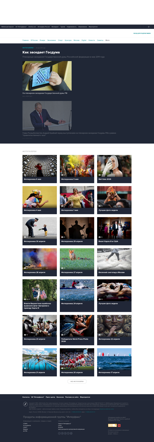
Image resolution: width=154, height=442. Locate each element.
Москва (76, 40)
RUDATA (60, 427)
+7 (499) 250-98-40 (76, 412)
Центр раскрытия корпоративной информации (71, 429)
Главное (25, 40)
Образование (82, 27)
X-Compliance (27, 425)
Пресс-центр (50, 397)
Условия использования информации (118, 430)
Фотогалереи (27, 48)
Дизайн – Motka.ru (113, 434)
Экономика (51, 40)
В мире (42, 40)
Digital (84, 40)
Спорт (60, 40)
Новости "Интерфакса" (64, 423)
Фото (107, 40)
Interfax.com (32, 27)
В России (34, 40)
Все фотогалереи (77, 381)
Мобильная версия (7, 27)
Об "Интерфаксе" (21, 27)
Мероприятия (93, 27)
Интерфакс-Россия (44, 27)
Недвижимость (71, 27)
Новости (91, 40)
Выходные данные (113, 432)
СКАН (60, 425)
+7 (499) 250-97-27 (90, 412)
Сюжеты (100, 40)
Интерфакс (77, 33)
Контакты (26, 397)
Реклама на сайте (71, 397)
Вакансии (60, 397)
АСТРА (25, 431)
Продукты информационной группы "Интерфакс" (52, 417)
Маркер (25, 429)
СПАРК (25, 423)
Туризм (62, 27)
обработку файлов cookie (107, 409)
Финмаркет (55, 27)
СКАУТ (25, 427)
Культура (68, 40)
